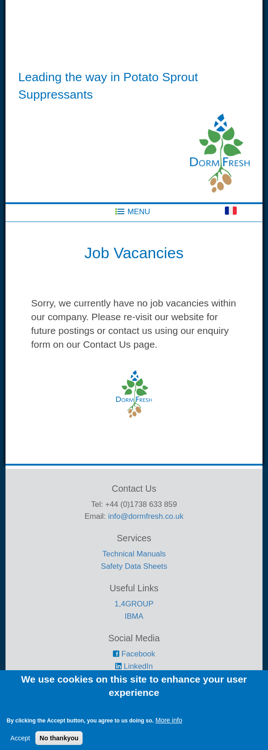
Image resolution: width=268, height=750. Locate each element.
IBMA (133, 616)
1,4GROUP (134, 604)
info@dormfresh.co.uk (145, 516)
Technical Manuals (134, 554)
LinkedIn (134, 666)
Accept (20, 745)
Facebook (134, 654)
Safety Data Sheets (134, 566)
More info (169, 727)
